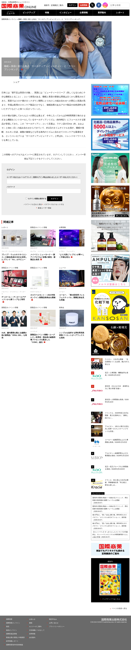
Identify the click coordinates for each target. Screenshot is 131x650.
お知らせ (32, 619)
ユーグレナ (33, 331)
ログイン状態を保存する (37, 199)
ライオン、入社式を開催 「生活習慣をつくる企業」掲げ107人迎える (117, 361)
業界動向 (102, 12)
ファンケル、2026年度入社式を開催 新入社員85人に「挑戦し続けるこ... (117, 415)
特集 (47, 12)
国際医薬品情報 (11, 634)
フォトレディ (70, 251)
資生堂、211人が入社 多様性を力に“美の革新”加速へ (117, 387)
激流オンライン (11, 630)
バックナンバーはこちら (111, 599)
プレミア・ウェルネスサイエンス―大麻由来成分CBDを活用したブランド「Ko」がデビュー (14, 257)
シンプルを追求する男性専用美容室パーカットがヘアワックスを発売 (71, 335)
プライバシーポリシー (56, 626)
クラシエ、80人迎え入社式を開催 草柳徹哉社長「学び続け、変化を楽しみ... (116, 482)
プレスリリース (98, 494)
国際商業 (9, 619)
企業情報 (84, 12)
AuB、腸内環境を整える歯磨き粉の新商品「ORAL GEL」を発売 (14, 335)
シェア (16, 82)
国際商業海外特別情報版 (14, 645)
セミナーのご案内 (35, 626)
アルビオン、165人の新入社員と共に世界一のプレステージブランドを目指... (117, 428)
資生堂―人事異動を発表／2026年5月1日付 (117, 401)
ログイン (72, 5)
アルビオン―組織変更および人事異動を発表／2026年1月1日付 (117, 454)
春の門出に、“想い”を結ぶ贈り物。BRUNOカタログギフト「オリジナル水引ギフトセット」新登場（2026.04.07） (109, 517)
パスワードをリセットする (54, 204)
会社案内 (32, 637)
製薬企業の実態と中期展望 (15, 637)
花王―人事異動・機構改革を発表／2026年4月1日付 (116, 374)
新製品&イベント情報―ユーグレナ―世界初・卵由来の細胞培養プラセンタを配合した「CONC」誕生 (42, 338)
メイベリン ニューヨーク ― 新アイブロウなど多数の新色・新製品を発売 (42, 257)
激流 (7, 626)
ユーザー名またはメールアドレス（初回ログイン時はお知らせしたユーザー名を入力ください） (42, 177)
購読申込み (53, 619)
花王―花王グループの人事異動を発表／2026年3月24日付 (116, 468)
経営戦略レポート (12, 641)
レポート (120, 12)
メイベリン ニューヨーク (45, 251)
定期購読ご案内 (57, 5)
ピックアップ (29, 12)
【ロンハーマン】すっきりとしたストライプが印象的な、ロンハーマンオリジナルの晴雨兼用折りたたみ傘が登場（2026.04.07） (110, 534)
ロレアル (33, 251)
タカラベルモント (36, 291)
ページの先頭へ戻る (119, 608)
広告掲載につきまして (37, 630)
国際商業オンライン (9, 19)
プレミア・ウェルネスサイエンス (12, 251)
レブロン (62, 251)
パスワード (11, 187)
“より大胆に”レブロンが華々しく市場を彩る (71, 256)
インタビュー (65, 12)
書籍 (30, 623)
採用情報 (32, 634)
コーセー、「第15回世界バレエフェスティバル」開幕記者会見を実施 (71, 297)
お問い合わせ (53, 623)
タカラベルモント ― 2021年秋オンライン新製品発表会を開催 (42, 296)
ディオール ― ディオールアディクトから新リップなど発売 (14, 298)
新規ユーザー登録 (44, 208)
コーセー (62, 291)
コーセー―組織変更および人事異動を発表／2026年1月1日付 (116, 441)
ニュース (11, 12)
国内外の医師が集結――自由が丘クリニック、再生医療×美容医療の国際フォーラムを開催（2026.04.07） (110, 500)
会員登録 (83, 5)
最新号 (47, 5)
